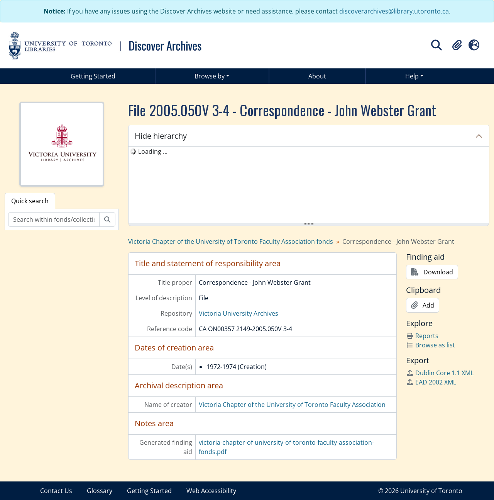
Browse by (210, 76)
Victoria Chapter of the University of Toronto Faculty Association (292, 404)
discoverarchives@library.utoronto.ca (394, 11)
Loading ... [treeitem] (152, 151)
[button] (456, 45)
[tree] (309, 185)
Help (412, 76)
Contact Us (56, 490)
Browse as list (430, 345)
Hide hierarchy (161, 136)
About (317, 76)
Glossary (99, 490)
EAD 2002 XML (431, 382)
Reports (422, 336)
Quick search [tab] (30, 201)
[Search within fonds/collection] (54, 219)
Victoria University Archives (238, 313)
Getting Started (93, 76)
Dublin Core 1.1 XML (440, 373)
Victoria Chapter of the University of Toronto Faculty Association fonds (230, 241)
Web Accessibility (211, 490)
